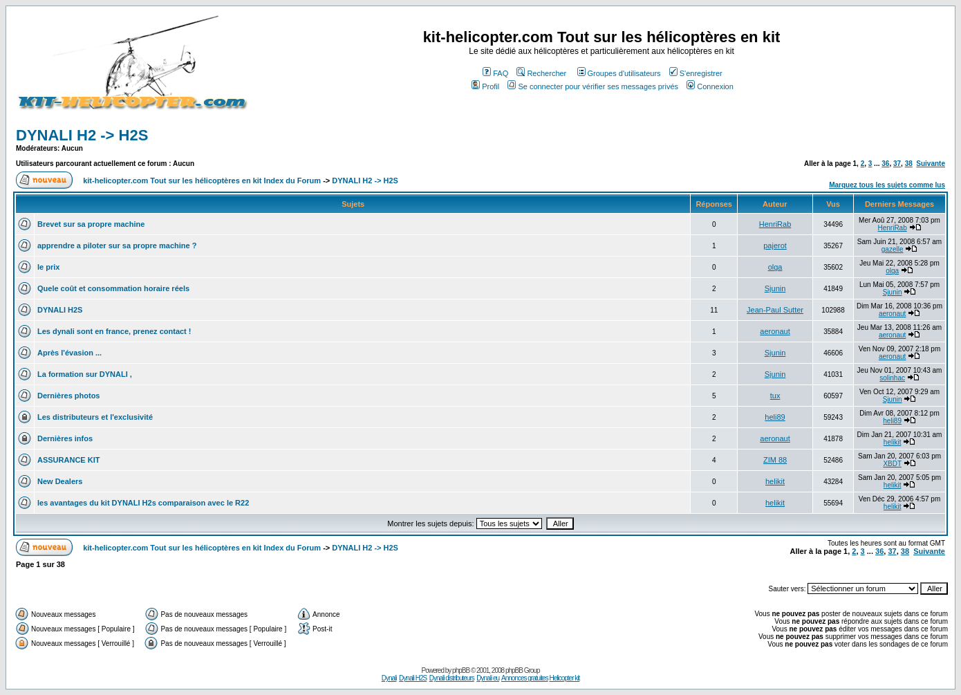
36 (885, 163)
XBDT (892, 463)
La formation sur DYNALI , (84, 374)
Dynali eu (487, 678)
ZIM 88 (775, 460)
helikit (893, 442)
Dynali (389, 678)
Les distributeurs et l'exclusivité (95, 417)
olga (775, 267)
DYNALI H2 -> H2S (82, 135)
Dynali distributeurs (451, 678)
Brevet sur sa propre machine (90, 224)
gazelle (892, 249)
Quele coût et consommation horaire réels (113, 288)
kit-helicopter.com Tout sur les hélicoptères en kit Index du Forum (202, 180)
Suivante (930, 163)
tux (775, 395)
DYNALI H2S (59, 310)
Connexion (710, 86)
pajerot (775, 245)
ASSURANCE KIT (68, 460)
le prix (48, 267)
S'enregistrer (695, 73)
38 (909, 163)
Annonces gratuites (524, 678)
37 (897, 163)
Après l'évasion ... (69, 353)
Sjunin (775, 288)
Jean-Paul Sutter (775, 310)
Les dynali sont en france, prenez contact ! (114, 331)
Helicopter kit (564, 678)
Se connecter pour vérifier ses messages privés (592, 86)
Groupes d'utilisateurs (619, 73)
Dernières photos (68, 395)
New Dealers (59, 481)
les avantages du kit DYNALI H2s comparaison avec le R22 (143, 503)
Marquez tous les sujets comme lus (887, 185)
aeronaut (892, 313)
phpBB (460, 670)
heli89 (775, 417)
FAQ (495, 73)
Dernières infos (65, 438)
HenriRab (775, 224)
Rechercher (541, 73)
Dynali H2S (413, 678)
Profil (485, 86)
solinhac (892, 378)
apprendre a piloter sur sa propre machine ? (116, 245)
